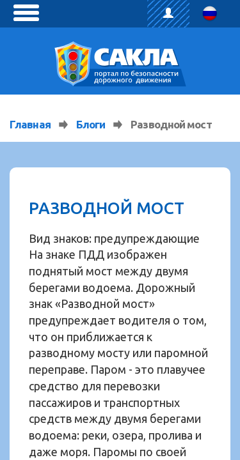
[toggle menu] (26, 13)
